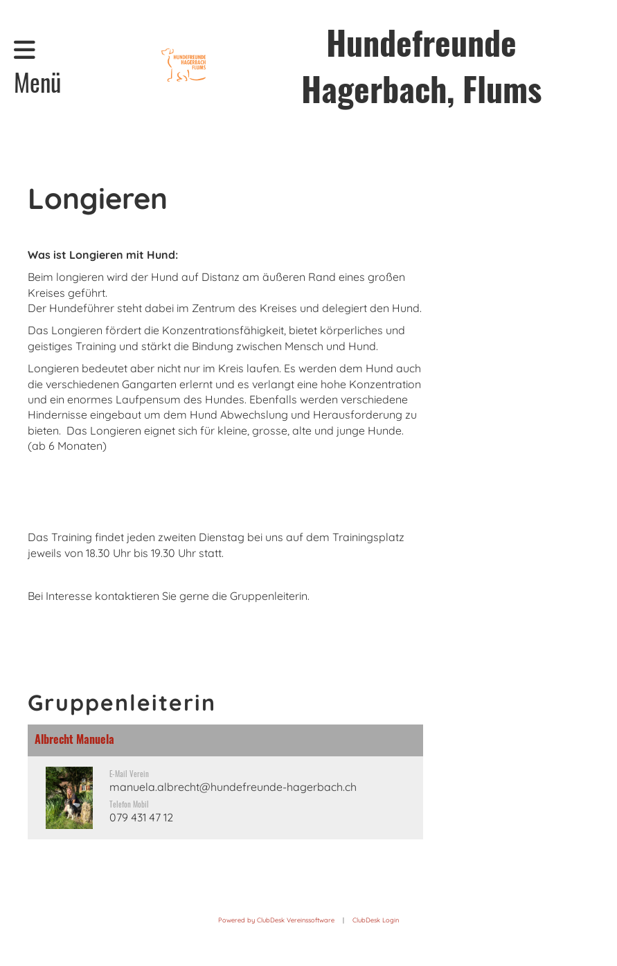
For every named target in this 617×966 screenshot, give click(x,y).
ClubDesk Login (375, 920)
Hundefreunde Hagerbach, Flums (421, 65)
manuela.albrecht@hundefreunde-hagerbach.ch (233, 787)
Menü (37, 68)
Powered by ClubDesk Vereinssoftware (276, 920)
